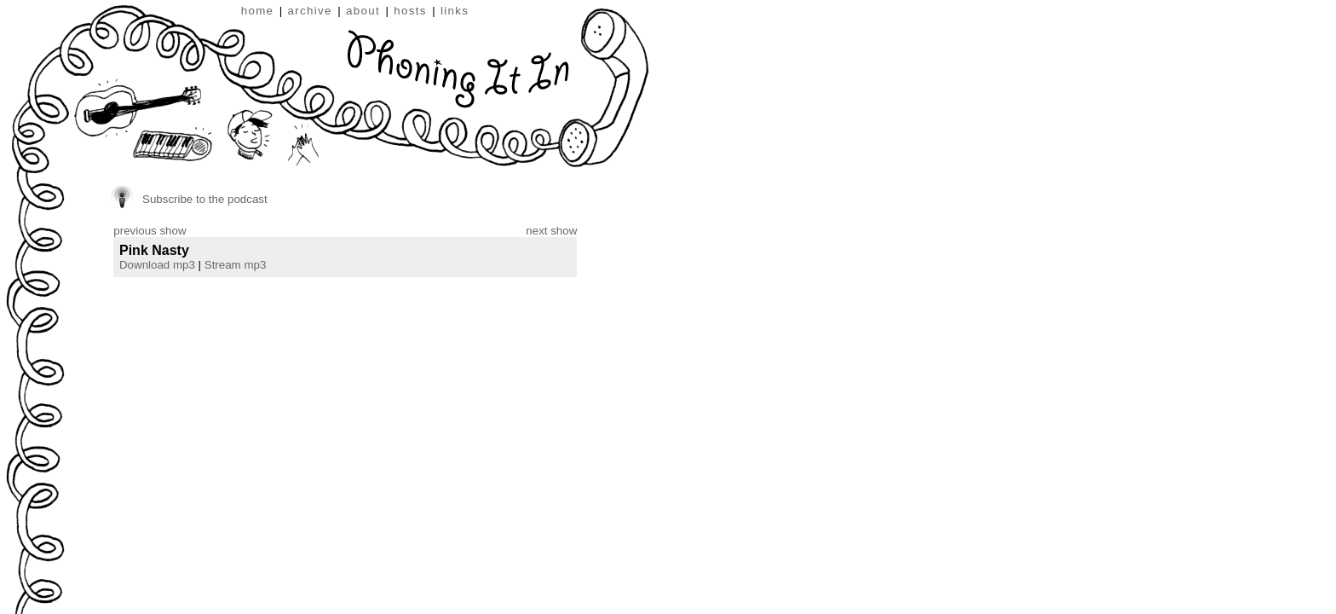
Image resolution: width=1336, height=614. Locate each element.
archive (310, 10)
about (363, 10)
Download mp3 (157, 264)
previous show (149, 230)
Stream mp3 (235, 264)
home (257, 10)
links (455, 10)
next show (551, 230)
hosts (410, 10)
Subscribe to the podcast (205, 199)
